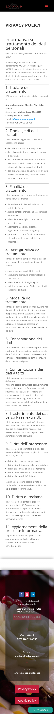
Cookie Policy (27, 700)
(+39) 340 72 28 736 (27, 639)
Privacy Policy (27, 689)
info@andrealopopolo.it (25, 119)
